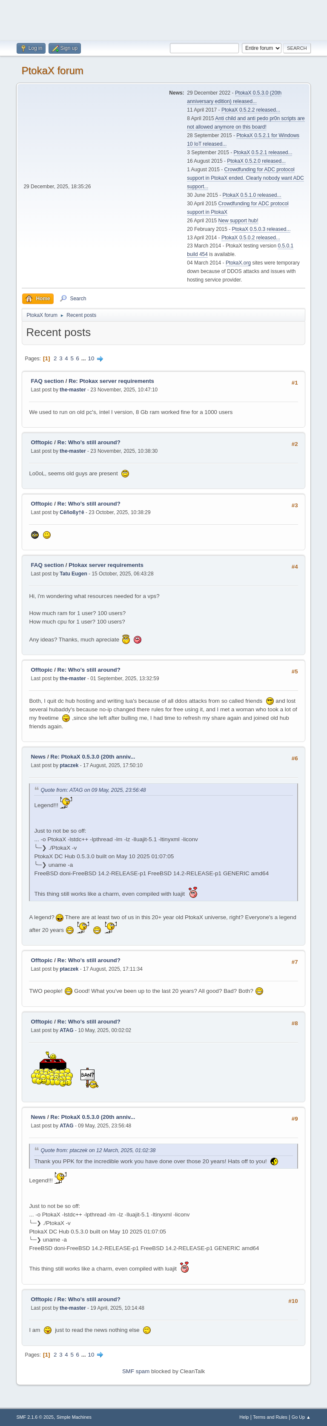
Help (244, 1417)
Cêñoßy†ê (72, 512)
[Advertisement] (163, 19)
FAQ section (47, 381)
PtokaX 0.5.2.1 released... (263, 152)
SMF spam (135, 1371)
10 (91, 358)
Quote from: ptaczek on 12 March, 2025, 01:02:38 (97, 1151)
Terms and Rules (270, 1417)
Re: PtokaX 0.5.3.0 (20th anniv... (92, 756)
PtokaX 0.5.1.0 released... (252, 195)
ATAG (66, 1030)
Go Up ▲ (301, 1417)
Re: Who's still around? (88, 442)
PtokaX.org (238, 263)
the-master (73, 390)
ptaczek (69, 765)
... (84, 358)
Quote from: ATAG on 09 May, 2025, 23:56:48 (93, 791)
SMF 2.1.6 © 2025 (35, 1417)
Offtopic (41, 442)
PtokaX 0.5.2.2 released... (250, 110)
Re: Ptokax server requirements (111, 381)
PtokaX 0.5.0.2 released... (250, 238)
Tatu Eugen (73, 574)
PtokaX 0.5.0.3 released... (261, 229)
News (38, 756)
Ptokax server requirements (106, 565)
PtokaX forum (52, 70)
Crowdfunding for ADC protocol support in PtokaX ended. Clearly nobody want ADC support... (245, 178)
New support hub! (238, 221)
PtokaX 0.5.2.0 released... (256, 161)
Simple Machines (74, 1417)
